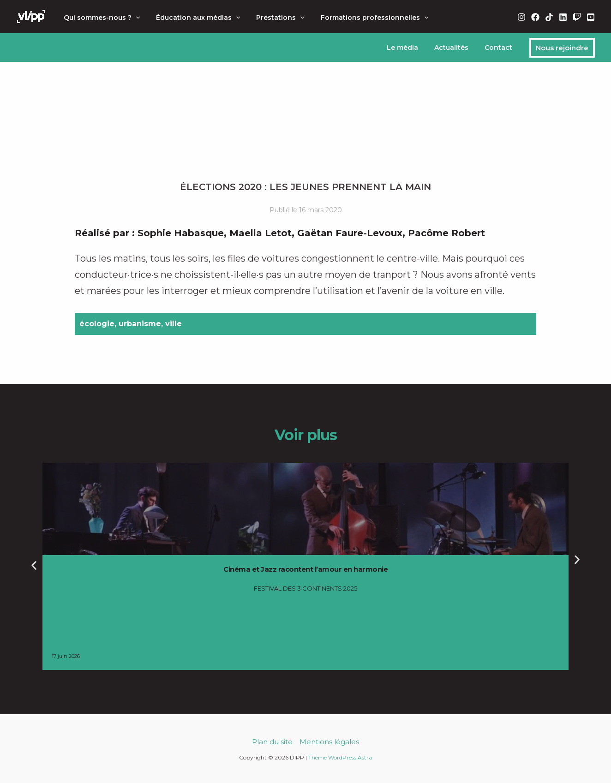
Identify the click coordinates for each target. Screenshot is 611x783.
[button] (134, 17)
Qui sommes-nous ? (100, 17)
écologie (96, 323)
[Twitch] (577, 17)
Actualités (456, 47)
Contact (500, 47)
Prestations (272, 17)
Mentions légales (329, 741)
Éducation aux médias (193, 17)
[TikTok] (549, 17)
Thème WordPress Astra (340, 757)
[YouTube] (591, 17)
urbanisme (140, 323)
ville (173, 323)
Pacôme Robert (446, 233)
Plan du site (272, 741)
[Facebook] (535, 17)
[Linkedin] (563, 17)
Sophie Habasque (181, 233)
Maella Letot (260, 233)
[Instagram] (521, 17)
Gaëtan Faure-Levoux (349, 233)
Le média (410, 47)
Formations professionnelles (363, 17)
